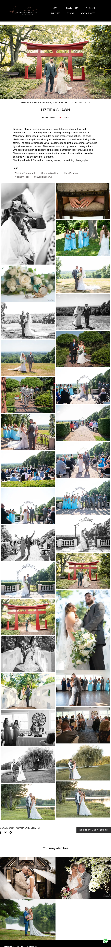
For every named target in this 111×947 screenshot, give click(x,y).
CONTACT (88, 13)
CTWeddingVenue (43, 176)
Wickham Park (21, 176)
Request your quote (93, 830)
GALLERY (72, 8)
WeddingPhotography (25, 173)
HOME (55, 8)
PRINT (55, 13)
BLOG (70, 13)
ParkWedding (71, 173)
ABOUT (90, 8)
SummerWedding (50, 173)
